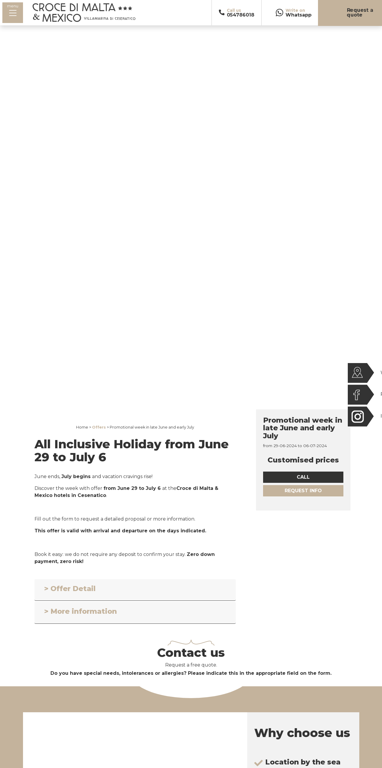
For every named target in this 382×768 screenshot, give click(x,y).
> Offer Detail (70, 588)
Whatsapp (298, 15)
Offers (99, 427)
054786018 (240, 15)
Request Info (303, 490)
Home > (83, 427)
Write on (295, 10)
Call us (234, 10)
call (303, 477)
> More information (80, 611)
